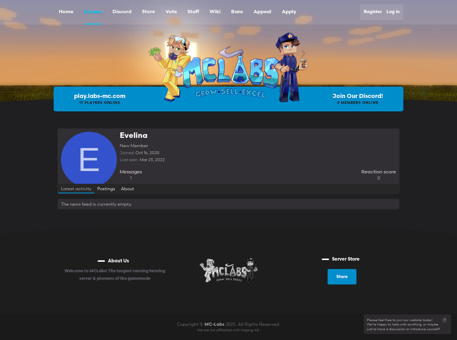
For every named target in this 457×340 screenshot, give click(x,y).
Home (66, 12)
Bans (237, 12)
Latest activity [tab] (76, 188)
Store (148, 12)
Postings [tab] (106, 188)
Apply (289, 12)
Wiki (215, 12)
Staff (193, 12)
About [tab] (127, 188)
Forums (93, 12)
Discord (122, 12)
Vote (171, 12)
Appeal (262, 12)
